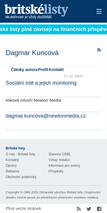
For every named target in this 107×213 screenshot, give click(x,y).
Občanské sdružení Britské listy (61, 192)
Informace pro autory (64, 166)
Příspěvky (56, 171)
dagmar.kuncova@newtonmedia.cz (46, 116)
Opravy (11, 166)
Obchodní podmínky (21, 177)
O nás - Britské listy (20, 154)
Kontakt (56, 69)
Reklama (12, 171)
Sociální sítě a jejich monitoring (41, 83)
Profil (43, 69)
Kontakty (12, 160)
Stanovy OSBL (60, 154)
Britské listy (44, 12)
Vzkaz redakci (59, 160)
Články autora (24, 69)
